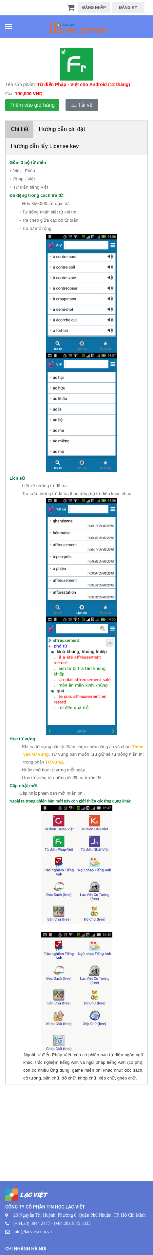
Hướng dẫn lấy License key (45, 146)
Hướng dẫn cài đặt (62, 129)
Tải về (81, 105)
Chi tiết (19, 129)
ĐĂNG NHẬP (94, 7)
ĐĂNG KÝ (128, 7)
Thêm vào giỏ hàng (32, 105)
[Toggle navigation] (8, 27)
